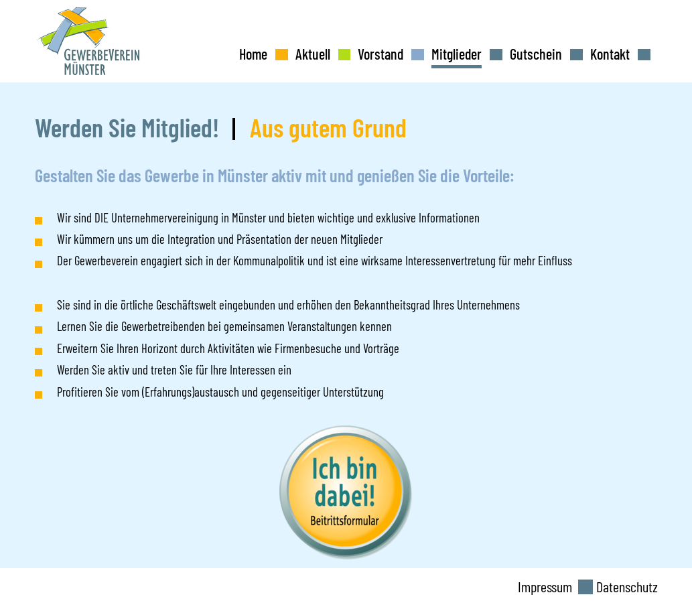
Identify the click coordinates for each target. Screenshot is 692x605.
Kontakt (610, 53)
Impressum (545, 586)
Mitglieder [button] (456, 53)
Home (253, 53)
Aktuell (312, 53)
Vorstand (380, 53)
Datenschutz (627, 586)
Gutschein (536, 53)
